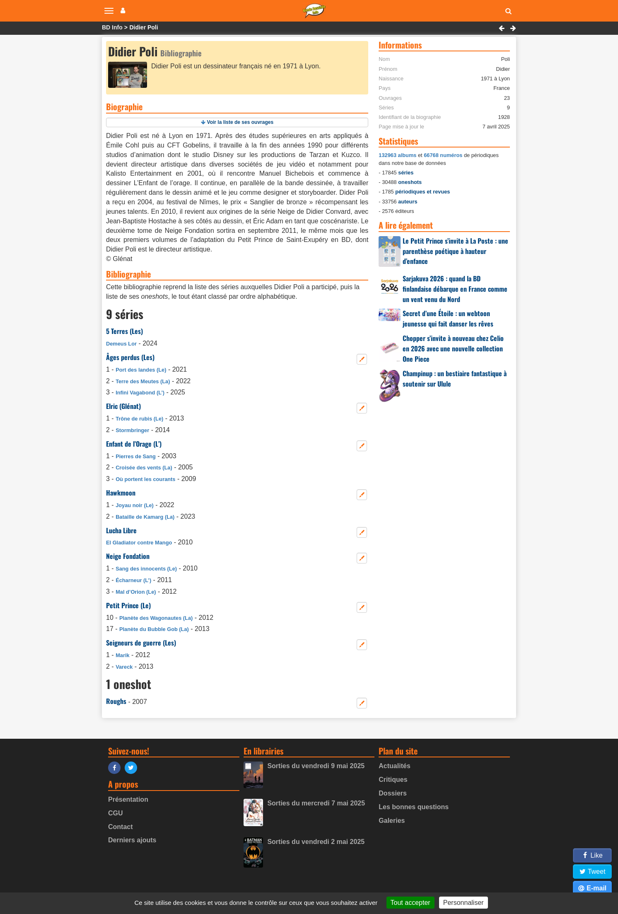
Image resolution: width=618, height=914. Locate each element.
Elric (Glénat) (123, 406)
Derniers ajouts (132, 840)
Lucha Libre (121, 530)
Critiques (393, 779)
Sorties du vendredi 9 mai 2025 (316, 765)
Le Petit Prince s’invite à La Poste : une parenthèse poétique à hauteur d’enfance (455, 251)
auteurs (407, 201)
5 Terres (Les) (124, 331)
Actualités (394, 765)
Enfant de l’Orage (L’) (134, 444)
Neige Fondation (128, 556)
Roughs (116, 701)
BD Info (112, 27)
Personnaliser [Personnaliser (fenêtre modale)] (463, 902)
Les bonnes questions (414, 806)
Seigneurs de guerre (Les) (141, 643)
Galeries (392, 820)
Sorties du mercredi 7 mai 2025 (316, 803)
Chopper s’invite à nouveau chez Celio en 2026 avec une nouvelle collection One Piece (453, 348)
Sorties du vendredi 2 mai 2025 (316, 841)
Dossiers (393, 793)
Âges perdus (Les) (130, 357)
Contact (120, 826)
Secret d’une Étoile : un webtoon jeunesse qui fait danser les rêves (448, 318)
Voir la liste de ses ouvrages (240, 122)
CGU (115, 813)
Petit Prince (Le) (128, 605)
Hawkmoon (120, 493)
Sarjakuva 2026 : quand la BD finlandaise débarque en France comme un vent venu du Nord (455, 288)
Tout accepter (410, 902)
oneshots (410, 182)
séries (405, 172)
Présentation (128, 799)
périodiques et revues (422, 192)
